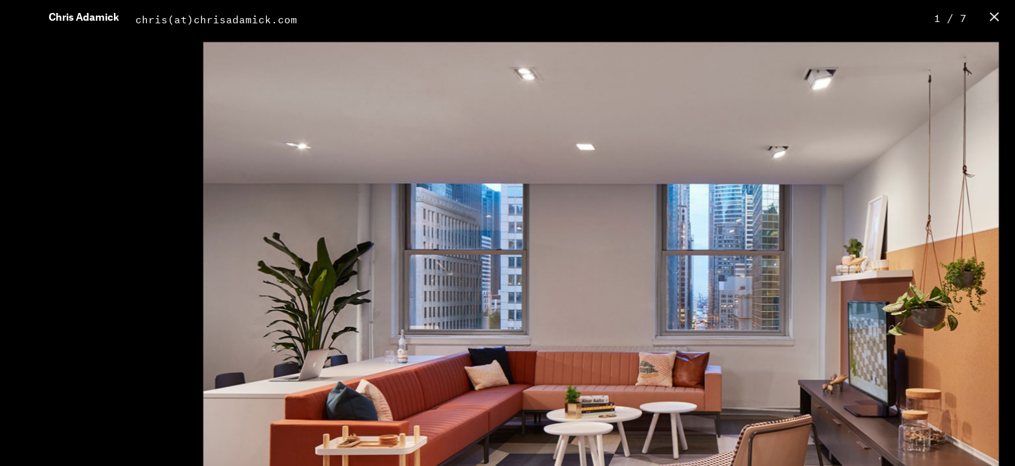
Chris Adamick (84, 18)
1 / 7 (950, 16)
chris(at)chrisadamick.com (216, 18)
